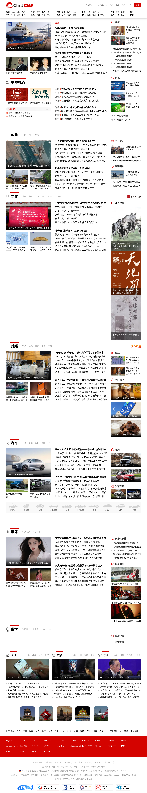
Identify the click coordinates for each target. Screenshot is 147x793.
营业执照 (46, 767)
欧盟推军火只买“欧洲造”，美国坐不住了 (74, 69)
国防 (57, 89)
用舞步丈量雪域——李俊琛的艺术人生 (80, 115)
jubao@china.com (112, 775)
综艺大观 (26, 532)
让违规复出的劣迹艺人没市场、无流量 (80, 100)
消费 (38, 12)
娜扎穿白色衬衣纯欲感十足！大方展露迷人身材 (78, 554)
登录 (137, 5)
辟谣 (57, 111)
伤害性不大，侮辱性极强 (67, 176)
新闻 (8, 12)
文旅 (50, 196)
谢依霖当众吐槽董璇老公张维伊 (127, 554)
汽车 (58, 12)
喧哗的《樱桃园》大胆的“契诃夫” (71, 230)
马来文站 (12, 746)
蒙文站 (101, 746)
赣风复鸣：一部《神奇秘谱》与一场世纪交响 (77, 234)
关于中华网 (37, 762)
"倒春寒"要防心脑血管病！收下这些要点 (117, 694)
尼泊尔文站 (114, 746)
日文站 (101, 741)
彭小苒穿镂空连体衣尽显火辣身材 (126, 621)
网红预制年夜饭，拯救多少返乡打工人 (24, 697)
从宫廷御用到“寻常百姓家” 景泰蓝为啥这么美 (77, 246)
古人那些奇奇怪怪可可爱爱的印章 (77, 96)
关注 (113, 116)
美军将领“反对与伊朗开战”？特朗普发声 (74, 188)
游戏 (58, 15)
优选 (132, 15)
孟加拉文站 (12, 752)
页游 (69, 15)
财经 (33, 12)
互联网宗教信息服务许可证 (116, 771)
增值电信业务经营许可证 (92, 771)
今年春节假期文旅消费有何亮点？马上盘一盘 (77, 39)
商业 (14, 655)
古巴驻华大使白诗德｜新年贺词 (127, 52)
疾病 (123, 15)
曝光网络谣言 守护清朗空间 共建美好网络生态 (84, 111)
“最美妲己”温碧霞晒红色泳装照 (124, 584)
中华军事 (134, 731)
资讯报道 (26, 629)
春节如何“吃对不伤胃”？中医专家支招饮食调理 (120, 683)
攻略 (74, 15)
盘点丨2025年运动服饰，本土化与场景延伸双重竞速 (80, 380)
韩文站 (127, 741)
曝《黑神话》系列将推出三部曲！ (77, 119)
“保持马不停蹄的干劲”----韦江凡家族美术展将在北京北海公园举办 (125, 246)
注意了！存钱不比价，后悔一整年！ (23, 683)
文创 (43, 196)
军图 (13, 15)
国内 (13, 12)
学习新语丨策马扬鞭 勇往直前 (72, 35)
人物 (117, 15)
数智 (123, 12)
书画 (31, 196)
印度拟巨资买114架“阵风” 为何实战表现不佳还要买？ (81, 72)
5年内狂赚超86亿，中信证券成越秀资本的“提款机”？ (81, 368)
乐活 (40, 655)
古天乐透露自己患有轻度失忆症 (127, 550)
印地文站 (127, 746)
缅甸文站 (88, 746)
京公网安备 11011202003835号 (34, 771)
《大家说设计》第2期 (122, 64)
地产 (37, 346)
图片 (74, 12)
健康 (112, 15)
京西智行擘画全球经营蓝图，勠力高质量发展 (77, 480)
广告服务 (48, 762)
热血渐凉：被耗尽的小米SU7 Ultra (69, 697)
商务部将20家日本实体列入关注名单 (73, 47)
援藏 (57, 115)
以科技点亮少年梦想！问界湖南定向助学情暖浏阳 (79, 496)
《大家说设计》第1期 (122, 56)
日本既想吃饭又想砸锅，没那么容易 (72, 168)
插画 (94, 15)
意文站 (38, 741)
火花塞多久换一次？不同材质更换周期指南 (76, 484)
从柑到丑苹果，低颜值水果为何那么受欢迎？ (119, 687)
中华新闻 (124, 731)
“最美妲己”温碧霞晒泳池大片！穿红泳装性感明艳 (79, 585)
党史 (23, 12)
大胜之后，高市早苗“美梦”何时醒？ (79, 89)
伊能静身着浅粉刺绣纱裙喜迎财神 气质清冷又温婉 (79, 581)
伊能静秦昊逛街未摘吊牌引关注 (127, 543)
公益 (89, 12)
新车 (63, 12)
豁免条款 (88, 762)
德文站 (25, 741)
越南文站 (25, 746)
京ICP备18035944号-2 (64, 779)
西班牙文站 (88, 741)
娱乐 (33, 15)
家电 (86, 655)
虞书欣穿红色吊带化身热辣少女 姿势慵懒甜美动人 (79, 569)
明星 (43, 15)
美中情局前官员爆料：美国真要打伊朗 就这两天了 (79, 153)
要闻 (57, 23)
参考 (23, 15)
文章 (24, 443)
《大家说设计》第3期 (122, 60)
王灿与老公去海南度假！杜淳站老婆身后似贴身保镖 (80, 577)
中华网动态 (110, 762)
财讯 (34, 655)
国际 (18, 12)
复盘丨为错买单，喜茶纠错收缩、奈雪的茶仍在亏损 (80, 395)
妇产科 (129, 655)
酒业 (49, 12)
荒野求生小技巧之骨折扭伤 (19, 116)
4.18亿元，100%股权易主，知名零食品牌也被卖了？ (81, 360)
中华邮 (116, 5)
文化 (83, 15)
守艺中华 (58, 196)
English (9, 741)
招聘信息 (68, 762)
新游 (63, 15)
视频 (37, 443)
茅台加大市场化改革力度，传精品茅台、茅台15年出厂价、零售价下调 (133, 371)
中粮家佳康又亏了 (125, 116)
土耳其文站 (25, 752)
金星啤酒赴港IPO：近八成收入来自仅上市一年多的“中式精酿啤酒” (133, 360)
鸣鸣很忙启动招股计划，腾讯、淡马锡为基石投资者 (80, 356)
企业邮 (128, 5)
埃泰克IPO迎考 (123, 120)
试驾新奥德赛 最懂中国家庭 (123, 465)
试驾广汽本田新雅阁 (120, 480)
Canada (47, 751)
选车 (43, 443)
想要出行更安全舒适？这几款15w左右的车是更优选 (80, 457)
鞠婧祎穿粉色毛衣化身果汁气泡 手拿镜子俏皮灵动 (79, 546)
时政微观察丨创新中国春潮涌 (69, 28)
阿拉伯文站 (114, 741)
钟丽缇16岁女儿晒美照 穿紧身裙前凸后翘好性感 (78, 558)
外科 (122, 655)
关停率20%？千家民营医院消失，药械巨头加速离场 (80, 364)
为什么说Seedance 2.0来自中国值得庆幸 (72, 690)
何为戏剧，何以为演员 (66, 218)
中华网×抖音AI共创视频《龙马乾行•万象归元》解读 (80, 203)
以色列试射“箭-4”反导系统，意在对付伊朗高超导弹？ (81, 156)
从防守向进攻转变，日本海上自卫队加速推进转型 (79, 65)
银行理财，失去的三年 (18, 690)
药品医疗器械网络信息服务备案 (65, 771)
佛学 (132, 12)
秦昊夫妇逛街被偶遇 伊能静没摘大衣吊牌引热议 (78, 565)
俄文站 (76, 741)
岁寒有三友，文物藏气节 (67, 210)
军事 (8, 15)
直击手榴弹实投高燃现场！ (19, 113)
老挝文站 (38, 746)
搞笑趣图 (36, 532)
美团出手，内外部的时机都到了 (133, 105)
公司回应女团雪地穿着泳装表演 (127, 547)
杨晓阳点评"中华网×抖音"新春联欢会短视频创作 (78, 206)
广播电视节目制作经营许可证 (92, 767)
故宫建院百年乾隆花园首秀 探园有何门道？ (76, 222)
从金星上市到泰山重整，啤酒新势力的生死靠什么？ (80, 372)
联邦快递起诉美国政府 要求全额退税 (73, 57)
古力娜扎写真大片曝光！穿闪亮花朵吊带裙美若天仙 (80, 573)
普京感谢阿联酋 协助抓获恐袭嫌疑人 (79, 92)
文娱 (49, 15)
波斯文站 (38, 752)
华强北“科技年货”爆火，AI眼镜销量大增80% (73, 694)
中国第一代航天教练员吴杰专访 (127, 71)
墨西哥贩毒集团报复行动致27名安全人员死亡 (77, 61)
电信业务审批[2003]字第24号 (64, 767)
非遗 (37, 196)
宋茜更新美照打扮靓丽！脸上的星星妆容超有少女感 (80, 538)
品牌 (28, 655)
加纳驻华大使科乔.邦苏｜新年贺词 (133, 30)
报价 (69, 12)
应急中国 (95, 12)
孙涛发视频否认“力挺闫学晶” (125, 558)
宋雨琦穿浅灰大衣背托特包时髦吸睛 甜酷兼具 (77, 542)
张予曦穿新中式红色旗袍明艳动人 (126, 603)
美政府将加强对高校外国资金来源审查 (74, 53)
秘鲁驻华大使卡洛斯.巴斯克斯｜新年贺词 (133, 40)
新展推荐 (119, 203)
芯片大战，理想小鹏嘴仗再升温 (133, 94)
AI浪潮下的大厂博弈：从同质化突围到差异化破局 (79, 465)
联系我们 (58, 762)
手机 (80, 655)
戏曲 (89, 15)
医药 (50, 346)
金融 (31, 346)
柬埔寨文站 (50, 746)
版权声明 (78, 762)
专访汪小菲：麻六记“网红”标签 (133, 84)
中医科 (138, 655)
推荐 (113, 120)
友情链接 (99, 762)
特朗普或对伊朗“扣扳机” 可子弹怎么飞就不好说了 (79, 172)
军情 (18, 15)
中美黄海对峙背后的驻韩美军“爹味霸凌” (75, 141)
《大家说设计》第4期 (122, 67)
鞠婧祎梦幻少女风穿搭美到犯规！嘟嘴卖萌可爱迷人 (80, 550)
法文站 (63, 741)
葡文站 (50, 741)
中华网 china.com (19, 5)
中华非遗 (101, 15)
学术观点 (36, 629)
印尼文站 (76, 746)
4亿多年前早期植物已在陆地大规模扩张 (74, 43)
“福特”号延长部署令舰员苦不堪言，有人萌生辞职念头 (81, 145)
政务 (83, 12)
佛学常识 (47, 629)
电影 (38, 15)
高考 (117, 12)
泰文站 (63, 746)
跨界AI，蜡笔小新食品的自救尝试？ (79, 107)
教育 (112, 12)
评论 (37, 135)
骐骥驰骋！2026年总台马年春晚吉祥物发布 (76, 214)
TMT (43, 12)
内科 (116, 655)
